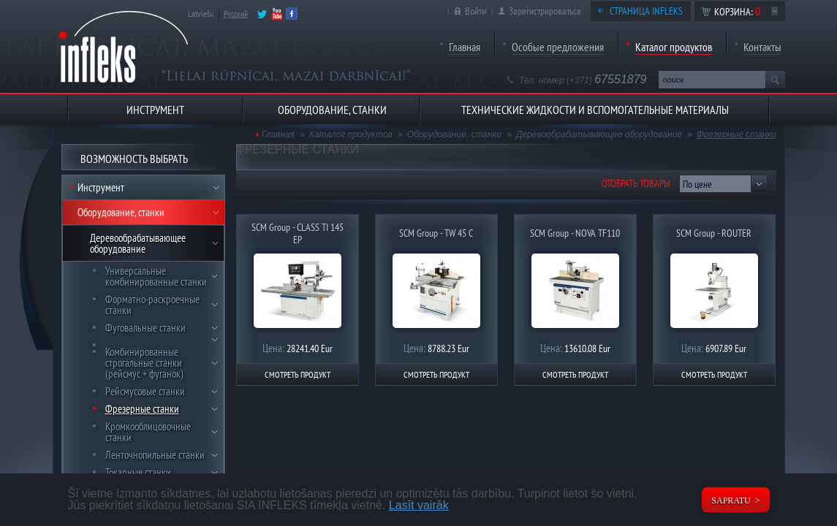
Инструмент (100, 187)
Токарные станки (138, 472)
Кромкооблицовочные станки (148, 431)
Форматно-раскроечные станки (152, 304)
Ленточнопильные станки (155, 455)
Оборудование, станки (120, 212)
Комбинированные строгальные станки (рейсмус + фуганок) (144, 363)
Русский (236, 13)
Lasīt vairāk (419, 505)
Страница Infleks (646, 11)
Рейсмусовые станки (145, 391)
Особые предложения (558, 46)
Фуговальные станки (145, 328)
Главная (464, 46)
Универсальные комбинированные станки (156, 276)
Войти (475, 11)
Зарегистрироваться (544, 11)
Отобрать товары (636, 183)
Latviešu (200, 13)
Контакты (762, 46)
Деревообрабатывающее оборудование (138, 243)
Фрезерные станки (142, 409)
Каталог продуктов (673, 46)
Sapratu (730, 500)
